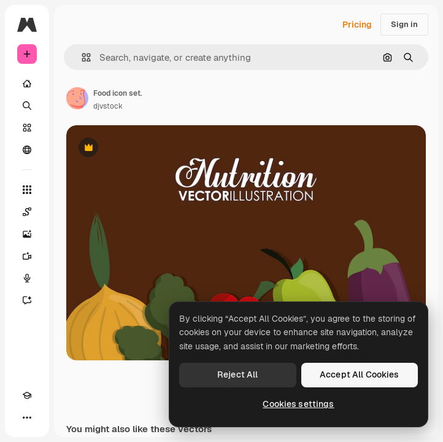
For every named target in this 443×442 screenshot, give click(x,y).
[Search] (27, 105)
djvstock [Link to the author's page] (108, 106)
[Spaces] (27, 212)
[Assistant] (27, 300)
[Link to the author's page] (77, 98)
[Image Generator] (27, 234)
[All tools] (27, 190)
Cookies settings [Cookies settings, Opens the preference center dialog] (298, 403)
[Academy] (27, 395)
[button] (81, 57)
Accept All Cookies (359, 374)
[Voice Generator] (27, 278)
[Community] (27, 150)
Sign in (404, 24)
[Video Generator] (27, 256)
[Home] (27, 83)
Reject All (237, 374)
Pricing (357, 24)
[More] (27, 417)
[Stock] (27, 128)
